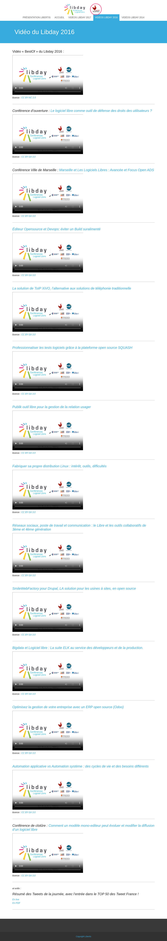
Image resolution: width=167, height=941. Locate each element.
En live (15, 899)
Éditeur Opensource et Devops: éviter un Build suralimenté (56, 229)
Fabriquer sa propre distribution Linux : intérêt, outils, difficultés (59, 466)
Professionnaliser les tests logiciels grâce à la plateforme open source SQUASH (72, 347)
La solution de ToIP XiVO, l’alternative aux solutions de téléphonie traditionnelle (71, 288)
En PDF (16, 903)
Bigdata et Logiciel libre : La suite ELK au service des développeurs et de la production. (77, 648)
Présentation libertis (37, 17)
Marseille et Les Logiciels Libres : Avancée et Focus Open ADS (106, 170)
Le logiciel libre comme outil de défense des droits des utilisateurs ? (101, 111)
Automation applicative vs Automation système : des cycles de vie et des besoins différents (80, 766)
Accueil (59, 17)
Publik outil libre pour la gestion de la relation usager (51, 407)
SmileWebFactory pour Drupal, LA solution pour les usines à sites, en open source (74, 588)
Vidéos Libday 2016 (106, 17)
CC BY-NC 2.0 (28, 97)
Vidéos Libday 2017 (79, 17)
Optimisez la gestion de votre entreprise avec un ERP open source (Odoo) (68, 707)
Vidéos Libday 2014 (133, 17)
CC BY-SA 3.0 (28, 157)
